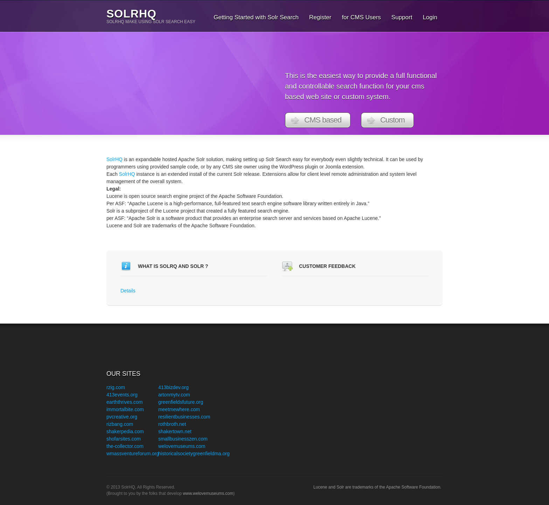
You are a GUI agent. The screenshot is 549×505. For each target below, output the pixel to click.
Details (127, 290)
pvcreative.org (121, 417)
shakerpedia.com (125, 431)
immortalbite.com (125, 409)
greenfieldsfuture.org (180, 402)
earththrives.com (124, 402)
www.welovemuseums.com (208, 493)
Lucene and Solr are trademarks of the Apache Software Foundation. (378, 487)
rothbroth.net (172, 424)
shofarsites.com (123, 439)
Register (320, 17)
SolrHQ (131, 13)
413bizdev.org (173, 387)
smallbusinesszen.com (183, 439)
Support (401, 17)
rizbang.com (119, 424)
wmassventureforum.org (132, 453)
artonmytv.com (174, 394)
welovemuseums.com (182, 446)
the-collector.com (125, 446)
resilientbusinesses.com (184, 417)
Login (430, 17)
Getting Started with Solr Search (256, 17)
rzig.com (115, 387)
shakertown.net (175, 431)
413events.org (122, 394)
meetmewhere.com (179, 409)
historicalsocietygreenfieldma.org (194, 453)
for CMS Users (361, 17)
